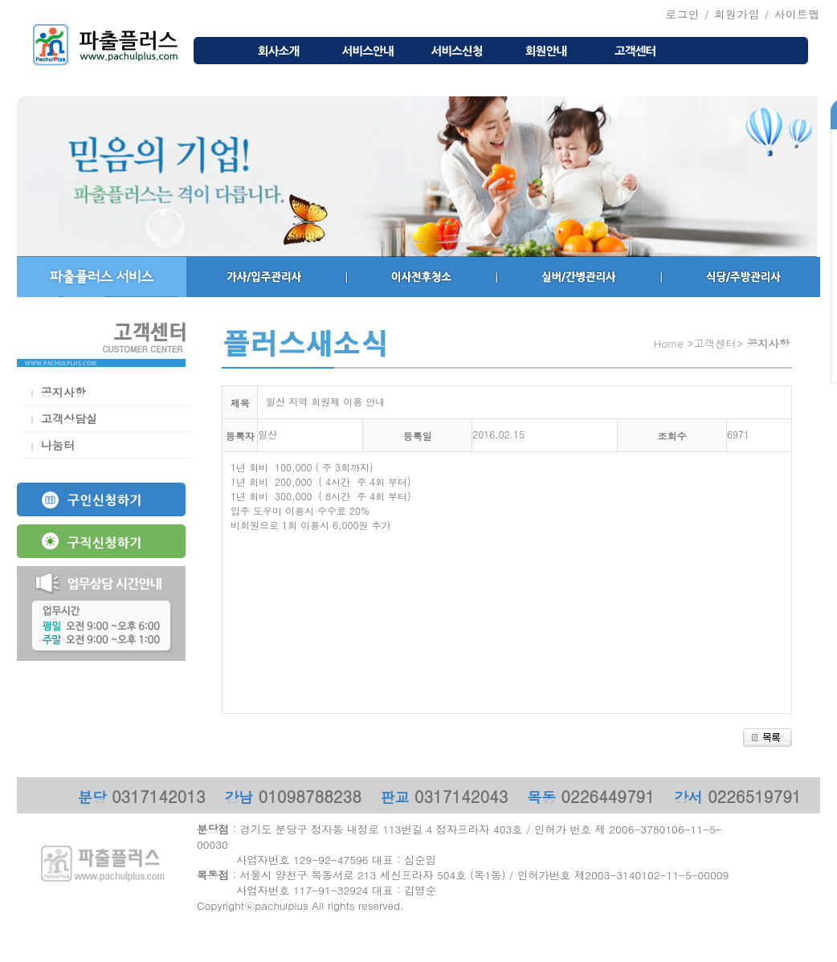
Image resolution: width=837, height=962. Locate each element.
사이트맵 (797, 14)
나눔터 (58, 445)
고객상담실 (69, 418)
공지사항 (63, 392)
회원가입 (737, 14)
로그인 (682, 14)
